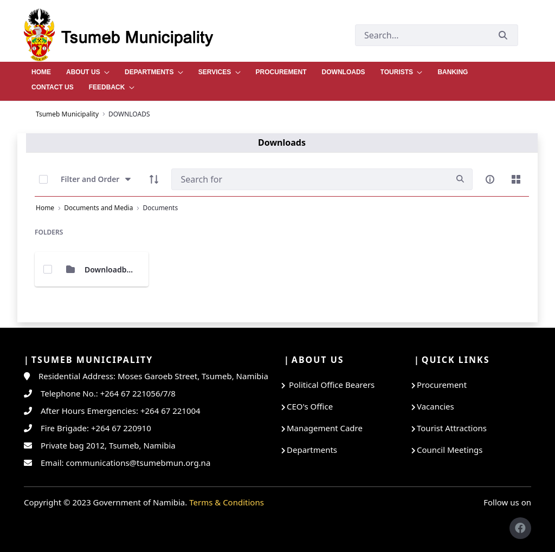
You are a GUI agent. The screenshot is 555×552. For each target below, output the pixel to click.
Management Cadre (325, 428)
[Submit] (503, 35)
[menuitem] (41, 69)
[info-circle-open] (490, 179)
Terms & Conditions (226, 502)
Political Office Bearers (331, 384)
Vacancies (435, 406)
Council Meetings (449, 449)
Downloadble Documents (131, 269)
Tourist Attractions (452, 428)
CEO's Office (310, 406)
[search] (460, 179)
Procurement (442, 384)
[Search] (309, 179)
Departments (312, 449)
